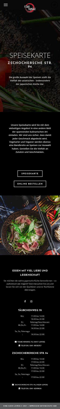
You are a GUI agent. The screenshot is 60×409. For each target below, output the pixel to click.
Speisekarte (30, 174)
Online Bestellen (30, 184)
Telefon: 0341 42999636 (30, 388)
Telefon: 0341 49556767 (30, 345)
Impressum (34, 406)
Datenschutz (46, 406)
